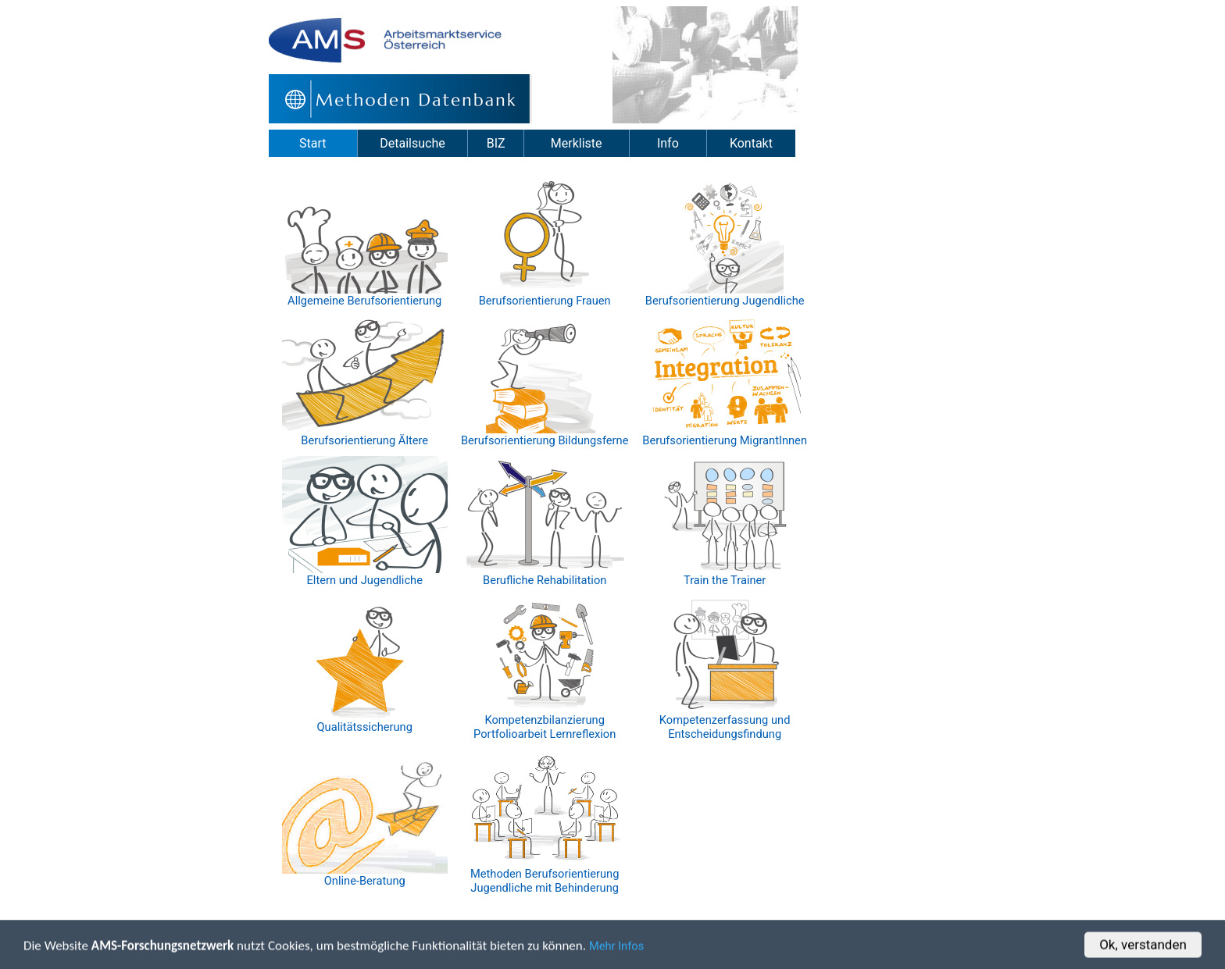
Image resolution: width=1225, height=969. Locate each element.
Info (668, 143)
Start (312, 143)
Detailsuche (412, 143)
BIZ (496, 143)
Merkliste (576, 143)
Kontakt (751, 143)
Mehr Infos (616, 947)
